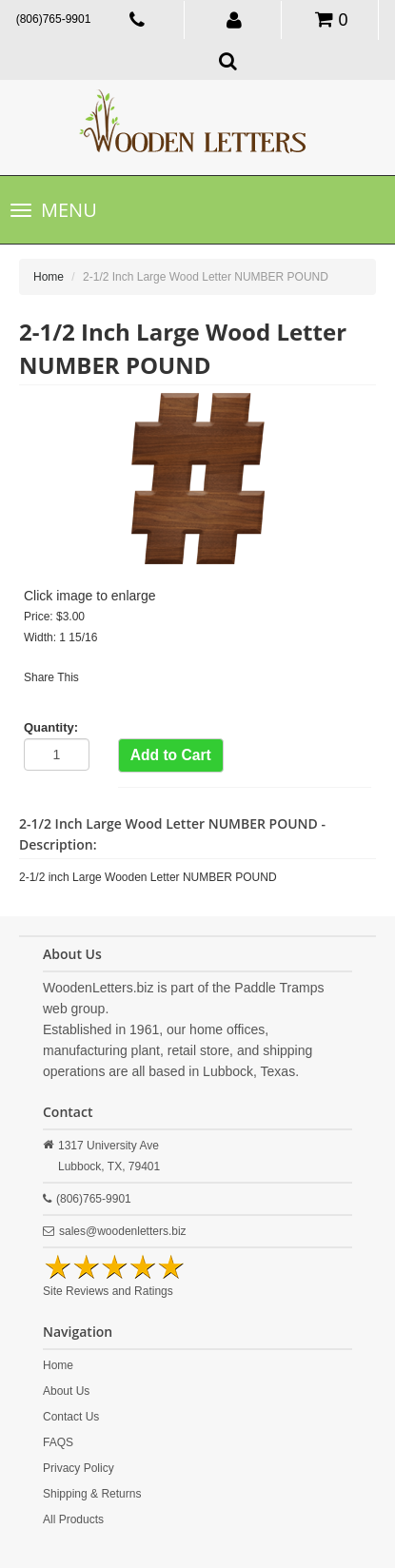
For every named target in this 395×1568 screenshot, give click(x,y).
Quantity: (51, 727)
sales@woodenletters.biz (123, 1231)
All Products (73, 1519)
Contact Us (71, 1416)
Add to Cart (170, 755)
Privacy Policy (78, 1468)
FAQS (58, 1442)
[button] (235, 19)
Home (48, 277)
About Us (66, 1391)
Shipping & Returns (92, 1493)
